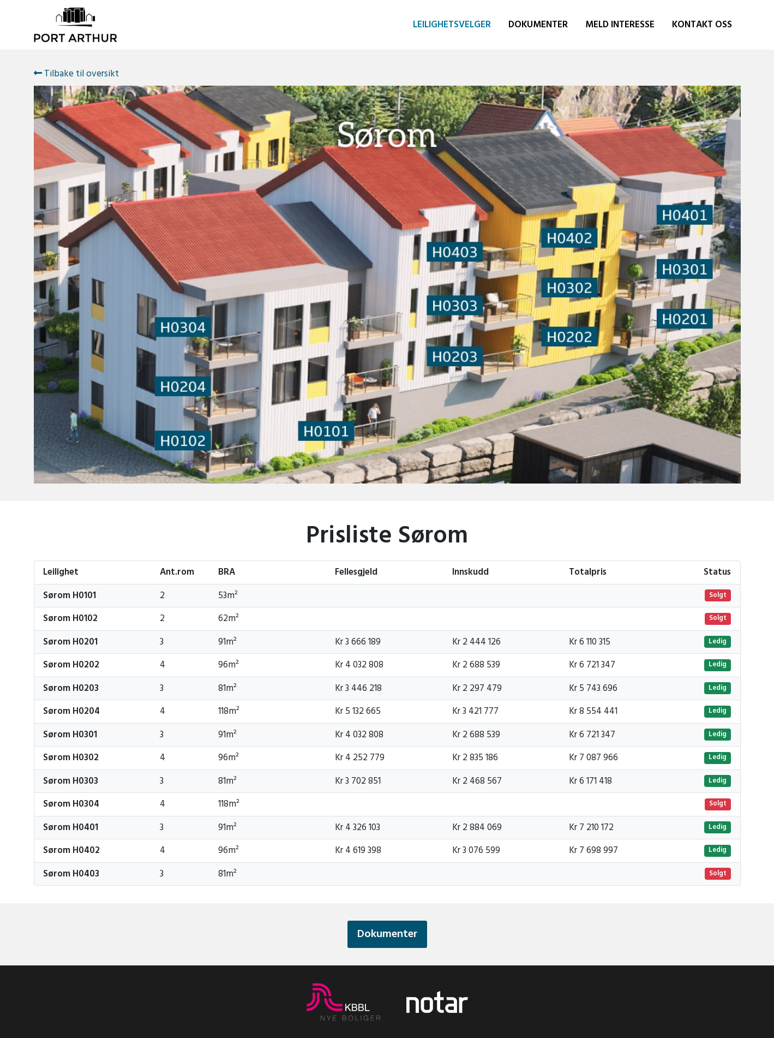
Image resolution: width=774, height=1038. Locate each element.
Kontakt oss (702, 24)
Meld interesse (620, 24)
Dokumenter (538, 24)
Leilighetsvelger (452, 24)
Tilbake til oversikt (76, 74)
